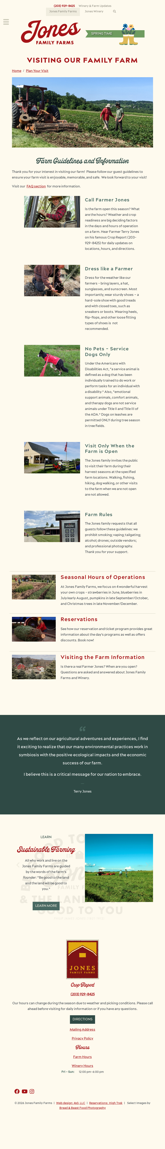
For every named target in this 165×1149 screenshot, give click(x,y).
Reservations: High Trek (105, 1103)
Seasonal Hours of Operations (103, 577)
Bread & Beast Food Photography (82, 1108)
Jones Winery (94, 11)
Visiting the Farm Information (103, 657)
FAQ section (36, 186)
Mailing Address (82, 1029)
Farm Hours (82, 1057)
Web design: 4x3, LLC (70, 1103)
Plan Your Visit (37, 71)
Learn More (46, 906)
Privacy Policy (82, 1038)
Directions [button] (82, 1019)
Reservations (79, 619)
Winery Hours (82, 1066)
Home (16, 71)
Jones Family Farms (63, 11)
